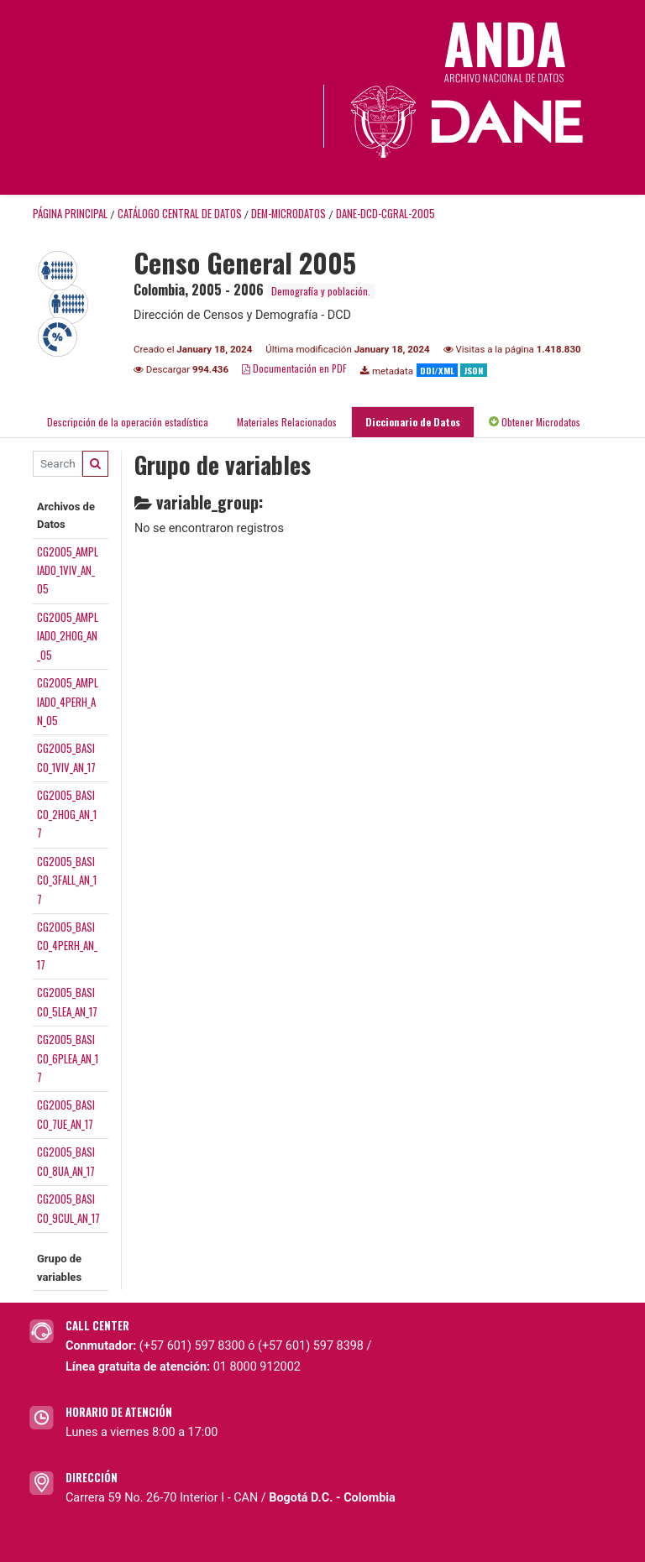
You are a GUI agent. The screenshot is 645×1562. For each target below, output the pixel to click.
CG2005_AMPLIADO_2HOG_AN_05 (67, 636)
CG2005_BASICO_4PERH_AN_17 (67, 945)
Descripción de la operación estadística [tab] (127, 422)
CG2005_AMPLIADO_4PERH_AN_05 (67, 701)
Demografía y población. (320, 291)
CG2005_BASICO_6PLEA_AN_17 (67, 1058)
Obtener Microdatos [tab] (534, 422)
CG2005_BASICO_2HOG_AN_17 (67, 813)
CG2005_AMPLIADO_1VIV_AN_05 (67, 570)
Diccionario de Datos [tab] (412, 422)
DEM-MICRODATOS (288, 214)
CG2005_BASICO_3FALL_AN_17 (67, 880)
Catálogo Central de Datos (180, 214)
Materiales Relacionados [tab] (287, 422)
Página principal (70, 214)
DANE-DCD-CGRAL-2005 (385, 214)
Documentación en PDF (294, 368)
